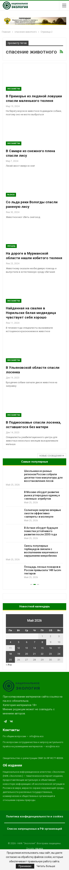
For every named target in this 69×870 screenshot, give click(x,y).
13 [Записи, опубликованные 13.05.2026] (26, 648)
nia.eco (39, 848)
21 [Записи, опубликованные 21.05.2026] (34, 653)
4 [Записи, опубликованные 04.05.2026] (10, 642)
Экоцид (11, 246)
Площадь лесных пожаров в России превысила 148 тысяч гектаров (42, 570)
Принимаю (25, 866)
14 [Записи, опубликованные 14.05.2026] (34, 648)
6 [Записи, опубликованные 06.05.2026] (26, 642)
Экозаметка (13, 89)
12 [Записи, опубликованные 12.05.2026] (18, 648)
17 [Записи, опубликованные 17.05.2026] (59, 648)
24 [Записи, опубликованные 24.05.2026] (59, 653)
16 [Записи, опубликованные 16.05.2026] (50, 648)
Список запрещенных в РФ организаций (34, 828)
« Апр (9, 664)
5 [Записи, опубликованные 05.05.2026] (18, 642)
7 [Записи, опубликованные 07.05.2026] (34, 642)
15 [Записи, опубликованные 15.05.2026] (42, 648)
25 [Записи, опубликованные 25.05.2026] (10, 659)
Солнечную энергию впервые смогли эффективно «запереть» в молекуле (42, 513)
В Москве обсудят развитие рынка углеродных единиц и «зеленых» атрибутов (42, 495)
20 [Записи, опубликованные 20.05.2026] (26, 653)
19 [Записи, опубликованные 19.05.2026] (18, 653)
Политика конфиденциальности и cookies (34, 816)
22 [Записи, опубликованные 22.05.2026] (42, 653)
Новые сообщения (51, 456)
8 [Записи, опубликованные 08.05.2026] (42, 642)
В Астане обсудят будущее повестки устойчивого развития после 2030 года (41, 531)
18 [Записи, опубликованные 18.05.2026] (10, 653)
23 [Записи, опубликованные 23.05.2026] (50, 653)
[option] (34, 524)
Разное (11, 195)
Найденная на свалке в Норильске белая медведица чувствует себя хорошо (31, 312)
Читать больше (46, 866)
